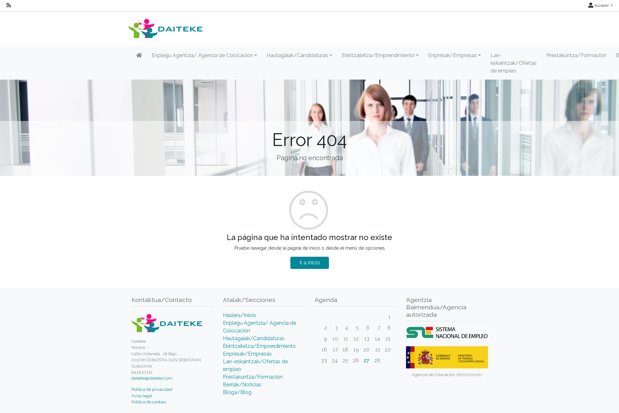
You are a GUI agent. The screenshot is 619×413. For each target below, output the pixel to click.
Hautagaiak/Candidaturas (254, 338)
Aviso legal (141, 395)
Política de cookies (148, 402)
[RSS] (8, 5)
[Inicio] (139, 55)
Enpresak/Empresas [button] (452, 55)
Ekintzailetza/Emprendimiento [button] (378, 55)
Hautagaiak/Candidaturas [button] (297, 55)
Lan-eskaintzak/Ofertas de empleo (514, 63)
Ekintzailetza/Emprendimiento (259, 346)
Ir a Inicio (309, 263)
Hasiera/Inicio (239, 315)
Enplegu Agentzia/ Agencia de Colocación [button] (202, 55)
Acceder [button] (599, 5)
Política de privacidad (151, 389)
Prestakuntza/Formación (576, 55)
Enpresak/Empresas (247, 354)
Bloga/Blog (237, 392)
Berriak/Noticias (242, 385)
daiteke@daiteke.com (151, 378)
